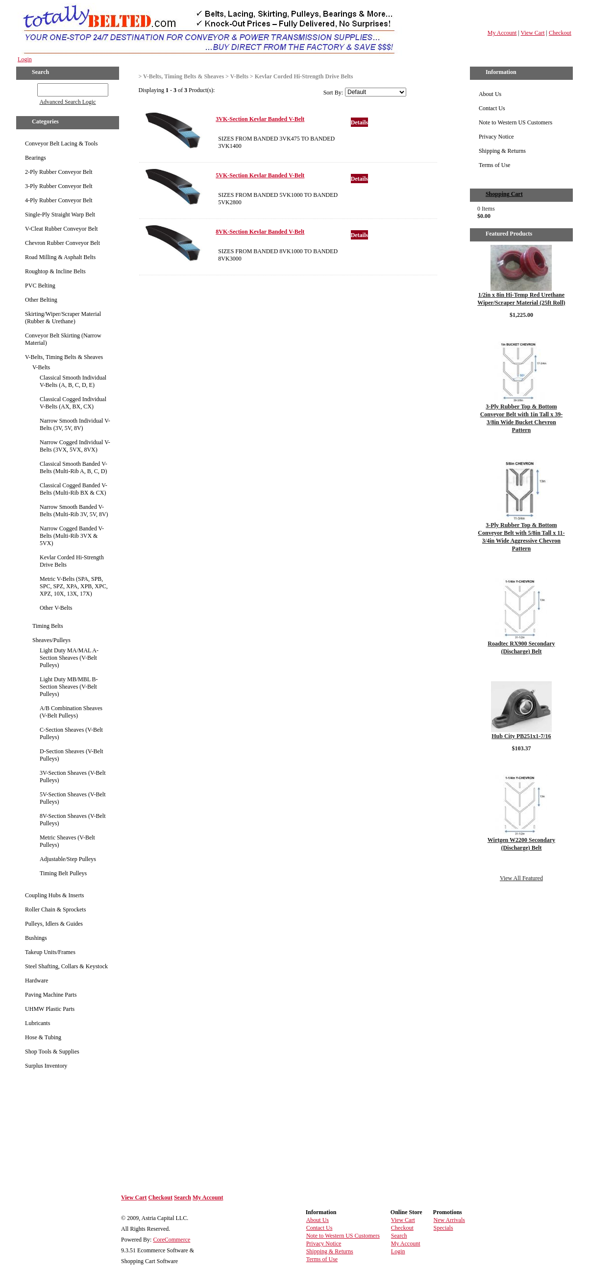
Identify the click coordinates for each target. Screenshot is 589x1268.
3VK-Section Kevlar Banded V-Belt (260, 119)
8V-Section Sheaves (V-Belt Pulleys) (72, 820)
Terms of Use (494, 165)
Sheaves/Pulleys (51, 640)
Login (25, 59)
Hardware (36, 980)
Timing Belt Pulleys (63, 873)
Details (359, 122)
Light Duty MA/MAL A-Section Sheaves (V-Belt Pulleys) (69, 658)
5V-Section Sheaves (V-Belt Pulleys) (72, 798)
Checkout (560, 32)
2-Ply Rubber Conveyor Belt (59, 171)
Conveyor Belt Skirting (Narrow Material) (63, 339)
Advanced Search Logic (67, 101)
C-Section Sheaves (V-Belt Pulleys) (71, 733)
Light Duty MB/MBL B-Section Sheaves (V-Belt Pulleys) (69, 686)
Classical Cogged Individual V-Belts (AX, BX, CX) (73, 403)
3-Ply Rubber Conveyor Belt (59, 186)
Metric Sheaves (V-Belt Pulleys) (67, 841)
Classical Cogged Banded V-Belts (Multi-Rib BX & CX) (73, 489)
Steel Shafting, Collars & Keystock (66, 966)
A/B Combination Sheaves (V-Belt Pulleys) (71, 712)
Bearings (35, 157)
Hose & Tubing (43, 1037)
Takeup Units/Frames (50, 952)
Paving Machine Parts (50, 994)
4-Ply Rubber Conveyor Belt (59, 200)
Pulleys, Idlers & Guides (54, 923)
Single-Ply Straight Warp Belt (60, 214)
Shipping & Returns (502, 150)
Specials (443, 1227)
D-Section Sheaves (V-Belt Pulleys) (71, 755)
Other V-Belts (56, 607)
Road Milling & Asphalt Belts (60, 257)
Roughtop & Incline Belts (55, 271)
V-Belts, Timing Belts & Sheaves (64, 357)
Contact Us (492, 108)
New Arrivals (449, 1220)
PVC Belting (40, 285)
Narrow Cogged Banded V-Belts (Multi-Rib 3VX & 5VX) (72, 536)
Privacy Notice (496, 136)
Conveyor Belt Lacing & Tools (61, 143)
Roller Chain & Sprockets (55, 909)
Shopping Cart (504, 194)
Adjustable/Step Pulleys (68, 859)
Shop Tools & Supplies (52, 1051)
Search (182, 1197)
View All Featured (521, 878)
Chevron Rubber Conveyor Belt (62, 242)
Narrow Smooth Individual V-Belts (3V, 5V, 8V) (75, 424)
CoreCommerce (171, 1239)
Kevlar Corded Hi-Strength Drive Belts (72, 561)
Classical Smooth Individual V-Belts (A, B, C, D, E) (73, 381)
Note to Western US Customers (515, 122)
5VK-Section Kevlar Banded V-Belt (260, 175)
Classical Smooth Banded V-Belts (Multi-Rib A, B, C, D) (73, 467)
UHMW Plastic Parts (49, 1008)
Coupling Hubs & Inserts (54, 895)
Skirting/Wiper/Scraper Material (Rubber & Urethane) (63, 318)
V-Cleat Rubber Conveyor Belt (61, 228)
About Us (490, 94)
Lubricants (37, 1023)
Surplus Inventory (46, 1065)
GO (30, 88)
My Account (502, 32)
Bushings (36, 937)
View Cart (533, 32)
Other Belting (41, 299)
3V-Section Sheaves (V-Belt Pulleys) (72, 776)
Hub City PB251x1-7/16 (521, 736)
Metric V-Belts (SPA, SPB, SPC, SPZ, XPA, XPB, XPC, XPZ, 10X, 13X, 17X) (74, 586)
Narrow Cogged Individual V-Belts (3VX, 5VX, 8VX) (75, 446)
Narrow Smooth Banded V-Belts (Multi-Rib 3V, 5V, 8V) (74, 510)
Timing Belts (47, 625)
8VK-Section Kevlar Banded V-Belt (260, 231)
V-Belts (41, 367)
